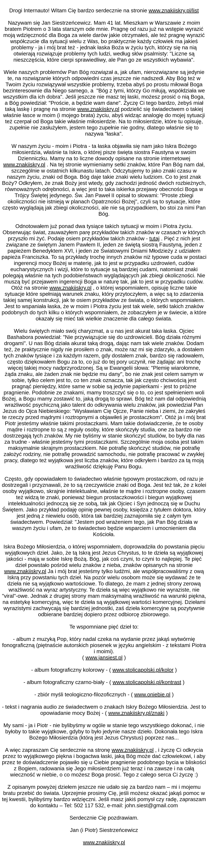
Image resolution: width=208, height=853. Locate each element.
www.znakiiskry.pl (98, 109)
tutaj (154, 238)
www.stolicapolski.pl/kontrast (147, 682)
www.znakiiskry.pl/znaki (136, 713)
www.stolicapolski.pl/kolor (143, 670)
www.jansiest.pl (104, 658)
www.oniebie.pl (152, 694)
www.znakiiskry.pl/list (174, 10)
